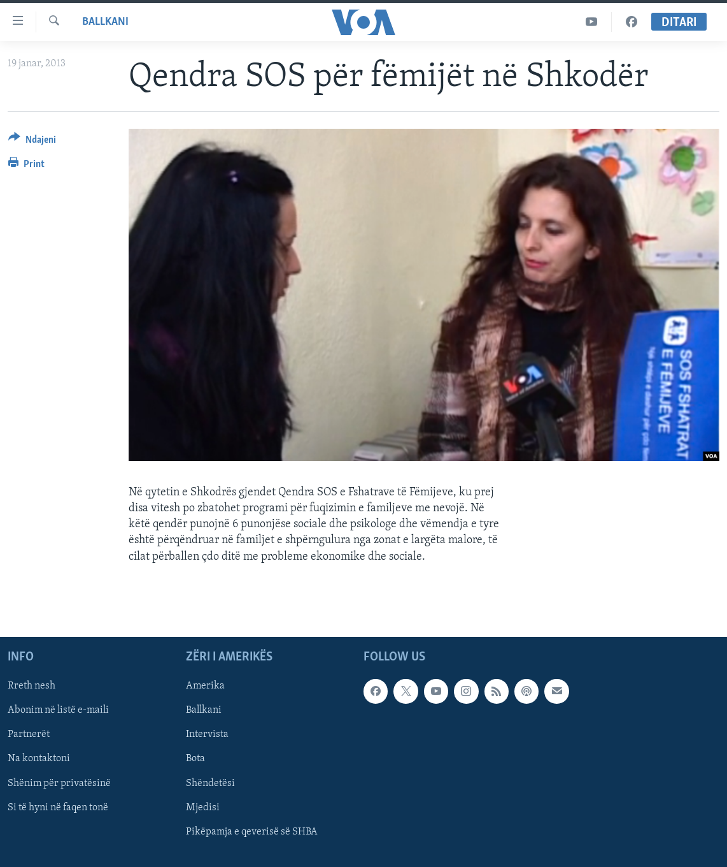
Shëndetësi (210, 783)
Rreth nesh (31, 686)
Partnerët (29, 734)
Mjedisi (203, 808)
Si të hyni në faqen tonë (58, 808)
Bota (195, 759)
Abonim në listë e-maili (58, 710)
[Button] (32, 142)
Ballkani (105, 22)
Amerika (205, 686)
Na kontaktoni (39, 759)
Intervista (207, 734)
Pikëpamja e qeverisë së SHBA (252, 832)
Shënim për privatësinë (59, 783)
